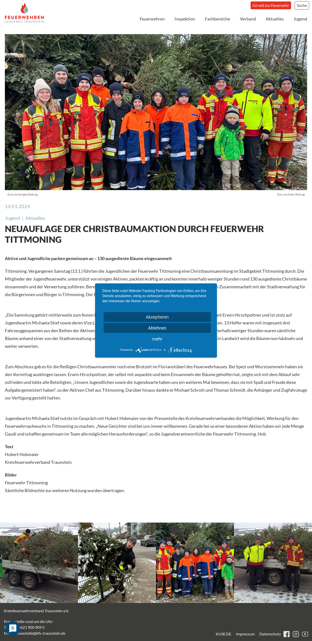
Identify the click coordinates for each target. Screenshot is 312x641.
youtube (305, 634)
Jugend (300, 18)
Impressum (245, 633)
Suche (302, 5)
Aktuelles (275, 18)
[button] (39, 563)
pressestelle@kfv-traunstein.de (39, 633)
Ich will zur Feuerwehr (271, 5)
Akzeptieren (157, 317)
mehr (157, 338)
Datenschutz (270, 633)
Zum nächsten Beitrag (291, 194)
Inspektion (185, 18)
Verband (248, 18)
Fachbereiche (217, 18)
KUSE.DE (223, 633)
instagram (296, 634)
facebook (286, 634)
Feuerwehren (152, 18)
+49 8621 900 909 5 (28, 627)
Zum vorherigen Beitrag (22, 194)
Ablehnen (157, 327)
